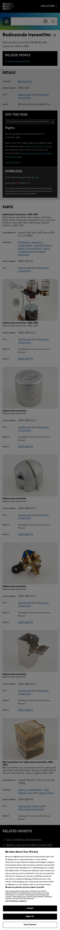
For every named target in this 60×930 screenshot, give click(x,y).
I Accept (29, 911)
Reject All (30, 919)
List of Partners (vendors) (16, 904)
